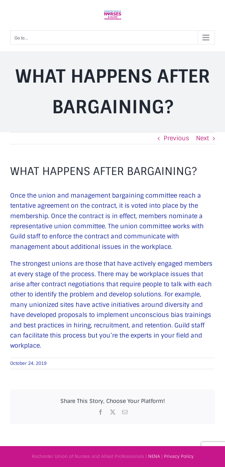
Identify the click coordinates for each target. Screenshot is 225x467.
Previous (176, 138)
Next (202, 138)
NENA (154, 456)
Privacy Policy (179, 456)
